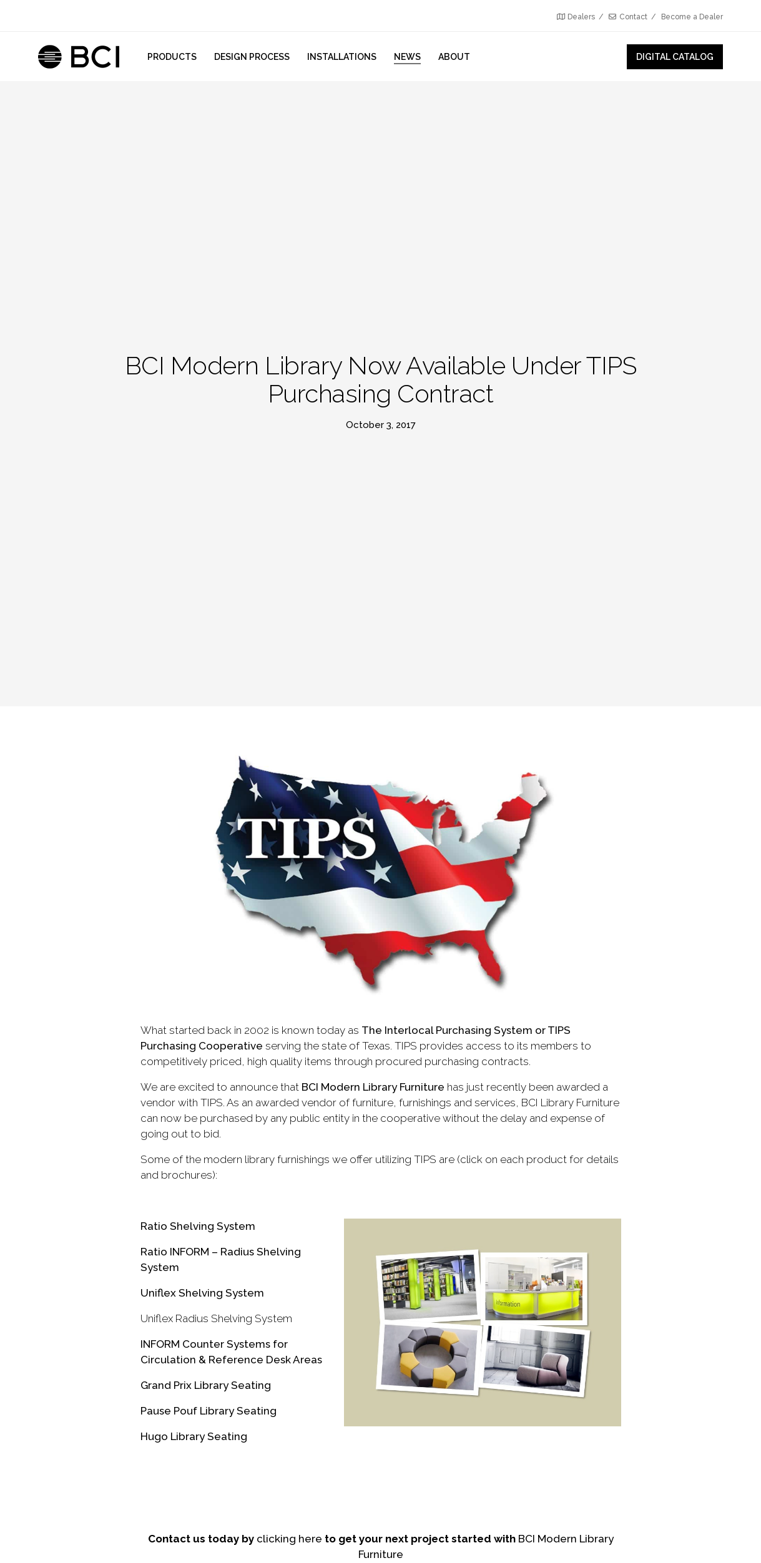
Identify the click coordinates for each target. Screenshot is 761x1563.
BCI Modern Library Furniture (373, 1087)
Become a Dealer (692, 16)
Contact (628, 16)
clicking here (289, 1538)
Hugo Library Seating (193, 1436)
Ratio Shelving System (197, 1226)
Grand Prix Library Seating (205, 1385)
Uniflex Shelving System (202, 1293)
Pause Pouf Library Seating (208, 1411)
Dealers (576, 16)
